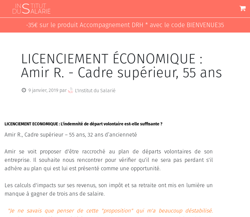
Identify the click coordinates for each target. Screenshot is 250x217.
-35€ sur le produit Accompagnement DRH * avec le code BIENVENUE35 (125, 25)
